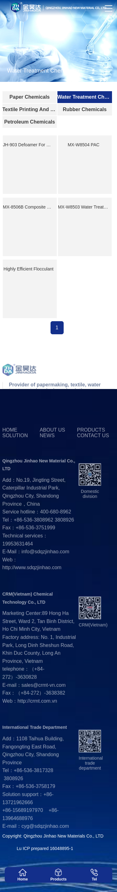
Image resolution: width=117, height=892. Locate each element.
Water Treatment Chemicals (84, 97)
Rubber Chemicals (84, 109)
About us (52, 444)
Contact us (93, 450)
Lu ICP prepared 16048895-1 (45, 848)
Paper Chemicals (29, 97)
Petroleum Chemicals (29, 121)
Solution (15, 450)
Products (91, 444)
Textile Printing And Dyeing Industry (29, 109)
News (47, 450)
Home (9, 444)
